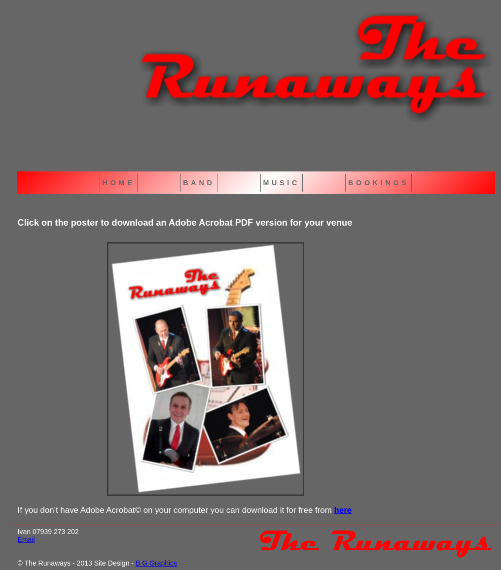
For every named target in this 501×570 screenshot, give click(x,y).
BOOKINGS (378, 183)
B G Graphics (156, 563)
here (343, 510)
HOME (119, 183)
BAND (199, 183)
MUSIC (281, 183)
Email (26, 539)
